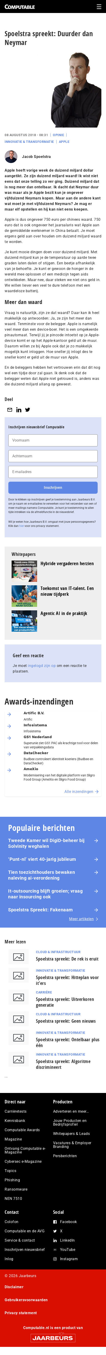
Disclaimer (14, 1287)
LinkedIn (67, 1240)
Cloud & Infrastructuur (58, 952)
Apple (64, 142)
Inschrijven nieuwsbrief (25, 1249)
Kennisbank (15, 1120)
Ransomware (16, 1189)
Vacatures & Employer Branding (72, 1145)
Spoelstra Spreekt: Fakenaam (40, 910)
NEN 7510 (13, 1198)
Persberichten (65, 1156)
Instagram (69, 1259)
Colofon (12, 1222)
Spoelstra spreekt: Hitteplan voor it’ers (67, 980)
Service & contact (20, 1240)
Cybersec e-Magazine (23, 1161)
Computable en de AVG (25, 1231)
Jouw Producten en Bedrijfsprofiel (70, 1122)
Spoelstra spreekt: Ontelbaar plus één (68, 1042)
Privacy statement (21, 1313)
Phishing (12, 1180)
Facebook (68, 1222)
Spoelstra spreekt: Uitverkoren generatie (65, 1002)
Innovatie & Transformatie (29, 142)
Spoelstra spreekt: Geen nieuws (66, 1021)
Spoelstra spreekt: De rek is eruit (67, 959)
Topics (10, 1171)
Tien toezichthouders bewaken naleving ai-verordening (41, 875)
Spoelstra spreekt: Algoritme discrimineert (63, 1064)
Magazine (13, 1139)
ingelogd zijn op (42, 665)
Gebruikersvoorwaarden (26, 1300)
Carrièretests (16, 1111)
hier (21, 526)
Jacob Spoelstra (36, 156)
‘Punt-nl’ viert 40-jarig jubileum (42, 859)
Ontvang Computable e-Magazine (25, 1150)
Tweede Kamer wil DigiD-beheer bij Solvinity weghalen (46, 843)
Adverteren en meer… (71, 1111)
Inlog (9, 1259)
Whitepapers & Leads (71, 1133)
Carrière (44, 992)
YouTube (67, 1249)
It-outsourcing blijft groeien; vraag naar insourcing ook (45, 894)
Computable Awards (22, 1130)
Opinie (58, 135)
